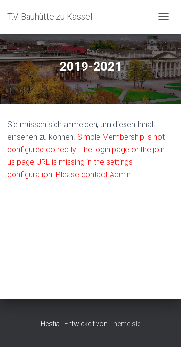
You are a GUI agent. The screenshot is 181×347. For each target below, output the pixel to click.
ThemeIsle (124, 324)
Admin (120, 174)
